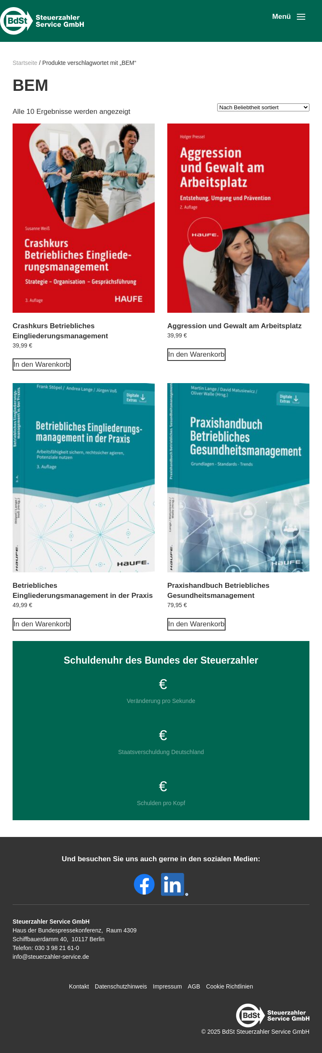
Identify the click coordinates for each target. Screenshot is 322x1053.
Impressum (167, 986)
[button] (288, 16)
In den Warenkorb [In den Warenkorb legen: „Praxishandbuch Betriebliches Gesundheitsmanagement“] (196, 624)
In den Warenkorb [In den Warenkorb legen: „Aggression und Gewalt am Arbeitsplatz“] (196, 354)
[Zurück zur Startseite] (44, 21)
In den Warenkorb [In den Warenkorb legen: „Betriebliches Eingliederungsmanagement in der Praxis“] (41, 624)
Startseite (25, 62)
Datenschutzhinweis (121, 986)
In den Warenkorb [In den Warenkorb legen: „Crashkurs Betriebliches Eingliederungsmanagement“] (41, 364)
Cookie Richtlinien (229, 986)
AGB (194, 986)
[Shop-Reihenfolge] (263, 107)
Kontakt (79, 986)
